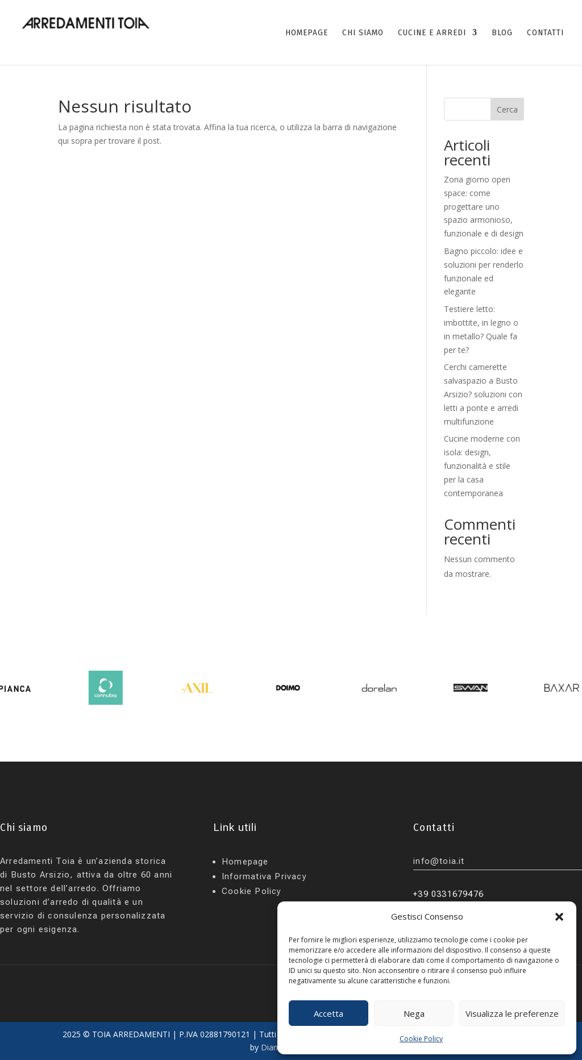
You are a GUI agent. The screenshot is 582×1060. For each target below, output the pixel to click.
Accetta (328, 1013)
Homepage (245, 862)
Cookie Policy (421, 1039)
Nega (414, 1013)
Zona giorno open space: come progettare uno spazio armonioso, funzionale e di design (483, 206)
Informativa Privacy (264, 876)
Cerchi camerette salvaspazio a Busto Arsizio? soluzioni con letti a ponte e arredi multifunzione (483, 393)
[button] (559, 916)
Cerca (507, 109)
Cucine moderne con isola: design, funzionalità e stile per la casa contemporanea (482, 465)
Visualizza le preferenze (512, 1013)
